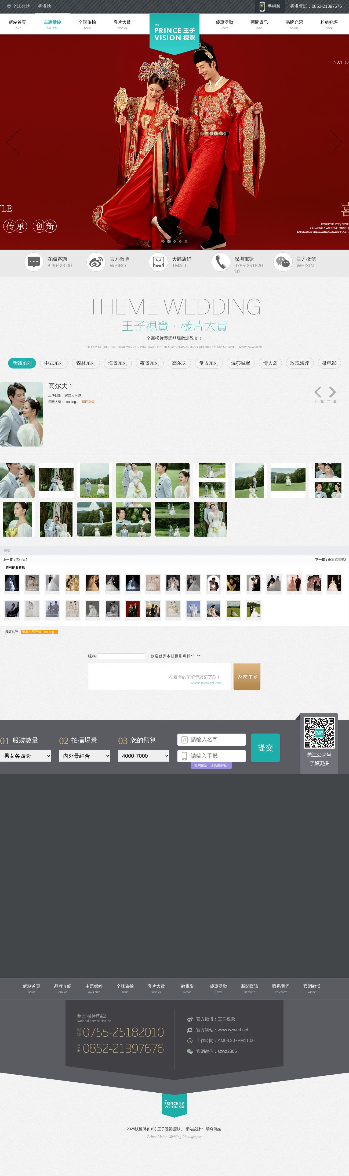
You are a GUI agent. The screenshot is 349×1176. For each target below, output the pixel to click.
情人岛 (270, 363)
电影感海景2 (337, 560)
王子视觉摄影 (168, 1129)
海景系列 (118, 363)
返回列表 (88, 402)
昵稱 (92, 656)
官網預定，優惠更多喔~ (211, 765)
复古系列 (209, 363)
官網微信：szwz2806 (216, 1051)
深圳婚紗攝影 (159, 70)
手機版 (274, 6)
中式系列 (54, 363)
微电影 (329, 363)
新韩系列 (22, 363)
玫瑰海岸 (300, 363)
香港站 (44, 6)
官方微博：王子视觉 (215, 1019)
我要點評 (11, 632)
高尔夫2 (21, 560)
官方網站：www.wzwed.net (222, 1030)
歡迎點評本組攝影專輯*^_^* (174, 656)
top (164, 1120)
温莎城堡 (240, 363)
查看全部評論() (39, 632)
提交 (265, 747)
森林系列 (86, 363)
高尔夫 (179, 363)
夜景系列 (149, 363)
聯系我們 (77, 1064)
